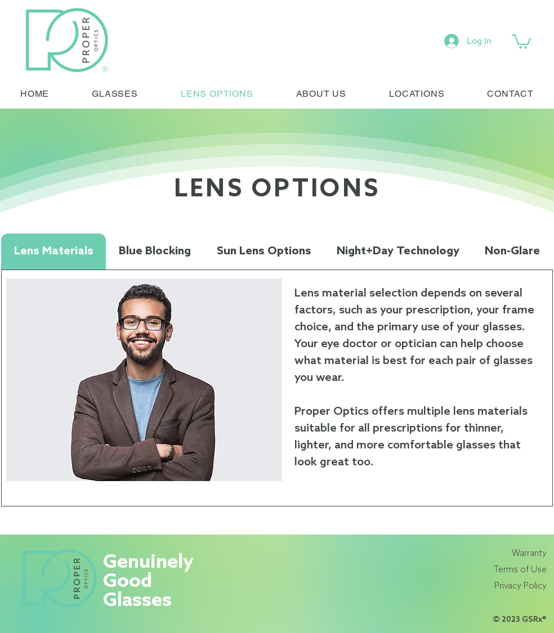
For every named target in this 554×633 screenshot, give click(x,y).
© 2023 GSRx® (520, 620)
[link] (521, 41)
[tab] (53, 252)
